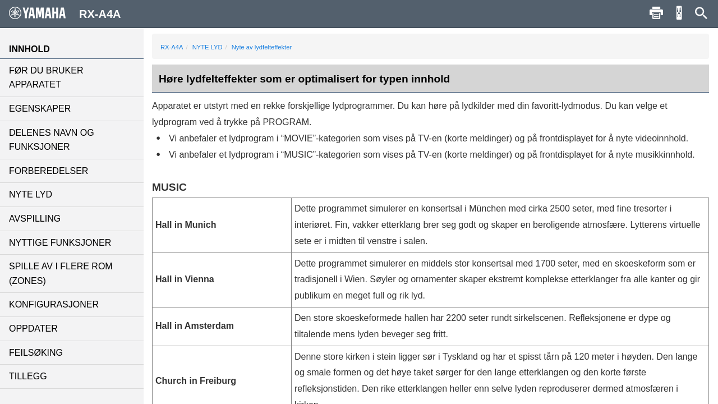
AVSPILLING (35, 218)
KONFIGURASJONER (54, 304)
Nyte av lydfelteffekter (262, 47)
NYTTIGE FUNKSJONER (60, 242)
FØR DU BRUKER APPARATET (46, 78)
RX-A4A (171, 47)
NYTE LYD (30, 194)
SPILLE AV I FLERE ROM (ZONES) (61, 273)
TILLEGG (28, 376)
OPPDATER (33, 328)
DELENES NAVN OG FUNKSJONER (51, 140)
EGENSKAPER (40, 108)
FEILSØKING (36, 352)
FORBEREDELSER (48, 171)
